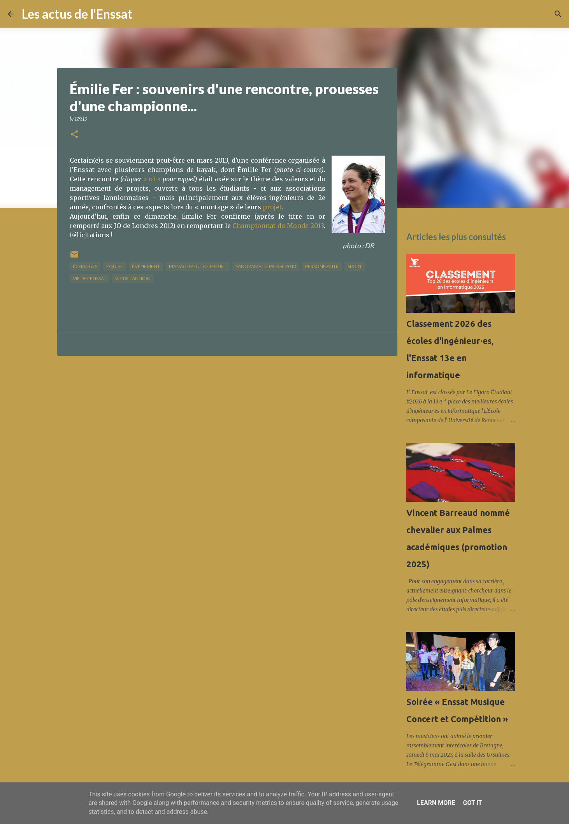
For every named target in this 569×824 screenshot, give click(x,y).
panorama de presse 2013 (265, 266)
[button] (74, 135)
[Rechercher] (143, 14)
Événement (146, 266)
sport (355, 266)
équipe (114, 266)
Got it (472, 802)
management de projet (198, 266)
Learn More (436, 802)
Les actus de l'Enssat (77, 13)
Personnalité (322, 266)
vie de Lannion (133, 278)
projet (272, 207)
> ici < (152, 179)
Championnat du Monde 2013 (277, 226)
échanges (85, 266)
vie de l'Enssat (89, 278)
